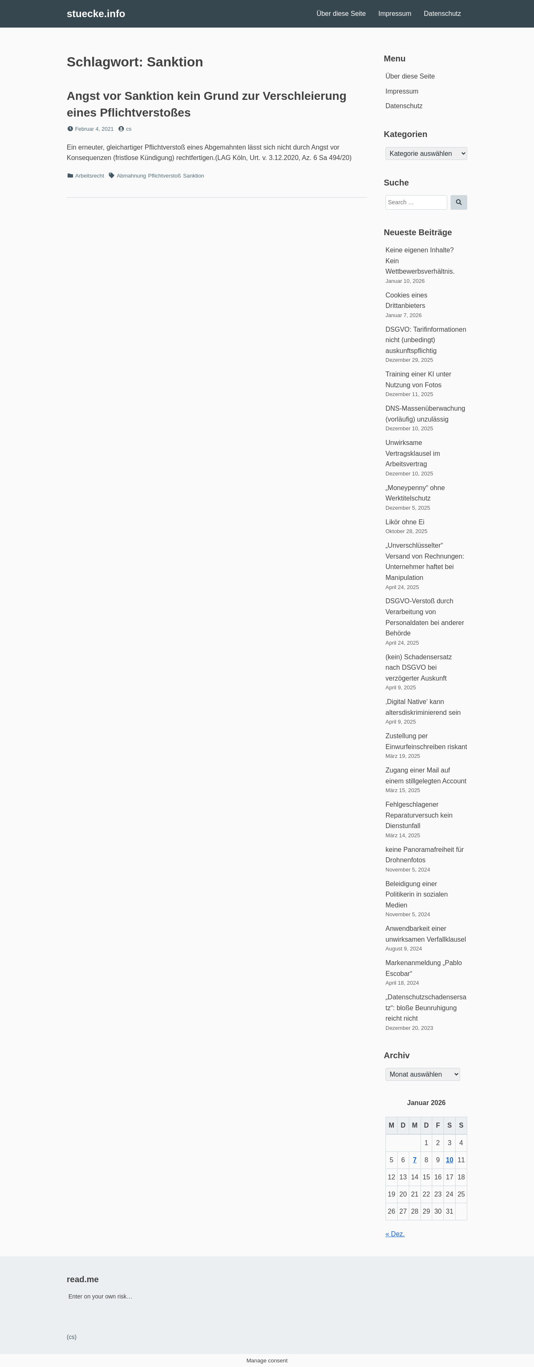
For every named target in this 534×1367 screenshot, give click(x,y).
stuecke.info (96, 13)
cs (128, 129)
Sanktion (193, 176)
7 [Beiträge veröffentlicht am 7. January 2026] (415, 1160)
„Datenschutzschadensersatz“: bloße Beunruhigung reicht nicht (425, 1007)
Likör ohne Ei (404, 522)
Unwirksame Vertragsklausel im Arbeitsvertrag (412, 453)
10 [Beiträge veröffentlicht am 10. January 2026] (449, 1160)
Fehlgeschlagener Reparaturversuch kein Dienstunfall (419, 815)
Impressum (394, 13)
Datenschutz (442, 13)
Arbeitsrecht (89, 176)
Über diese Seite (341, 13)
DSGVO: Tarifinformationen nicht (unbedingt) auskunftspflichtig (425, 340)
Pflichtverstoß (164, 176)
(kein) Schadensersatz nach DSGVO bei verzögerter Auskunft (418, 667)
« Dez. (395, 1233)
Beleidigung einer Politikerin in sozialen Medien (416, 894)
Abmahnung (131, 176)
